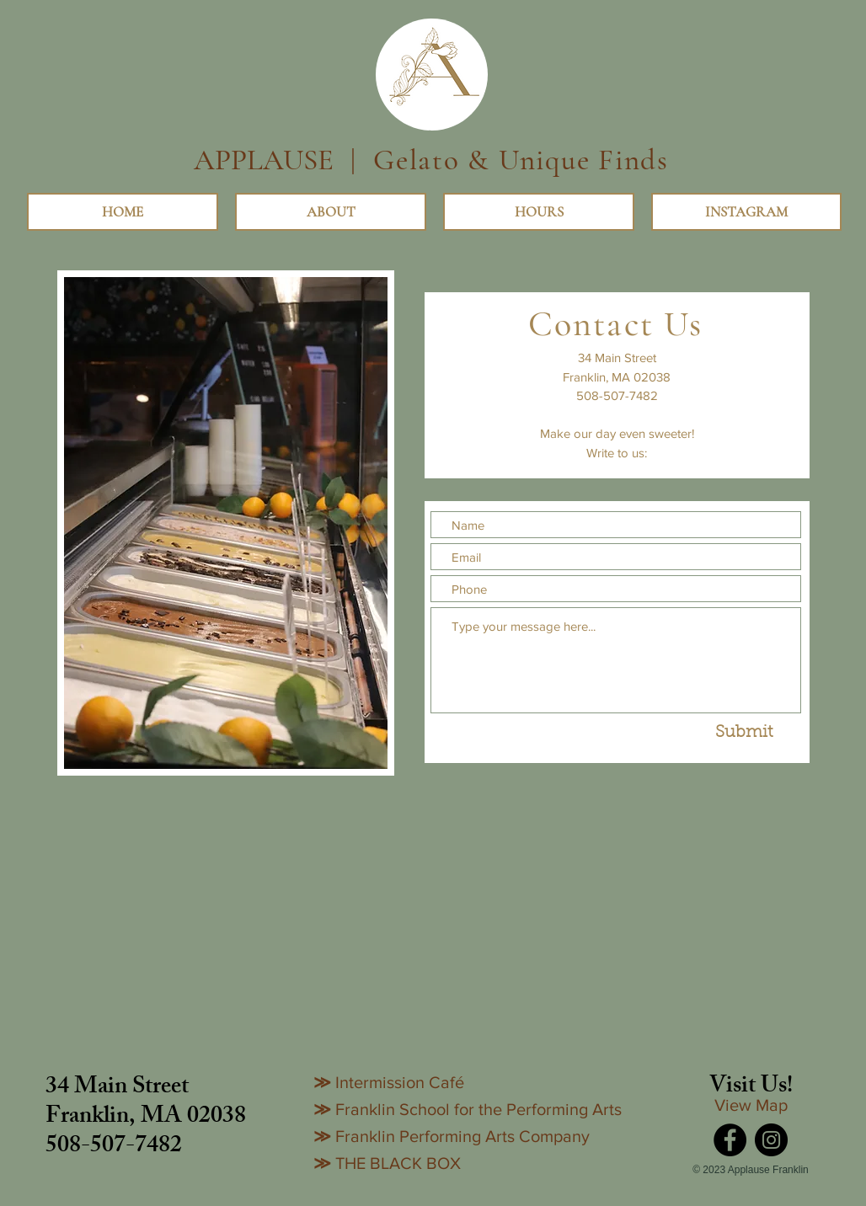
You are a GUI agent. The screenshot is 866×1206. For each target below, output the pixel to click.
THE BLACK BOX (398, 1163)
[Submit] (743, 732)
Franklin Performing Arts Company (462, 1136)
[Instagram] (771, 1139)
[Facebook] (730, 1139)
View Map (751, 1105)
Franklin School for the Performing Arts (478, 1109)
